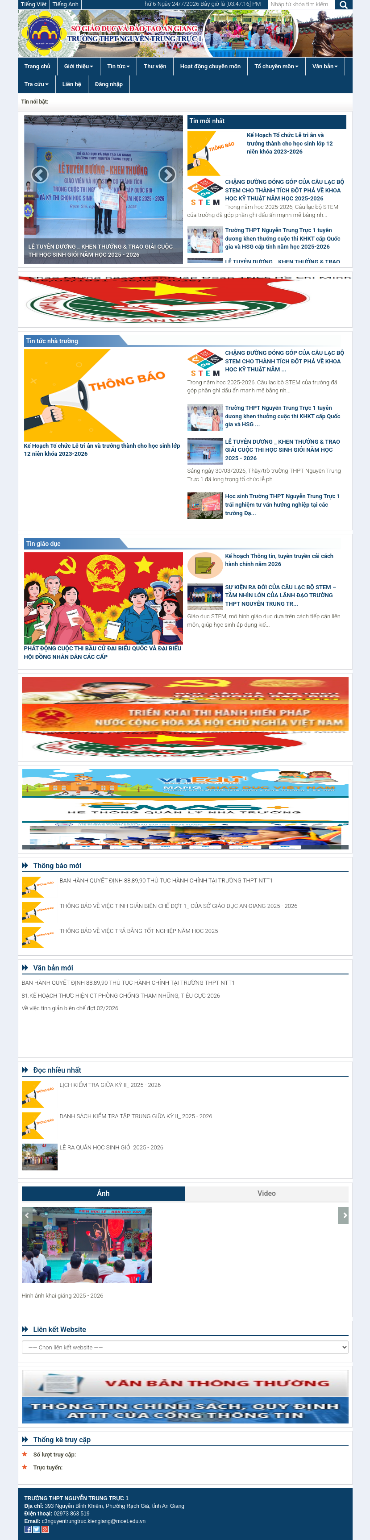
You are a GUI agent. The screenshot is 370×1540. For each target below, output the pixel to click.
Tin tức (118, 66)
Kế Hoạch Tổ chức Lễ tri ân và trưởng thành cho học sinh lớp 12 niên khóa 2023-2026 (290, 143)
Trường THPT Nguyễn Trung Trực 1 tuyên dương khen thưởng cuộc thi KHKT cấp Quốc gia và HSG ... (283, 416)
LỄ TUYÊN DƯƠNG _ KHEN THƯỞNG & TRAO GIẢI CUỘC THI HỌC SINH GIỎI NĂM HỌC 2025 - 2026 (282, 450)
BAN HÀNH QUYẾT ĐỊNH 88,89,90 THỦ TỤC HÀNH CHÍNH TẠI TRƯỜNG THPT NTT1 (166, 880)
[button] (40, 174)
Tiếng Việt (34, 4)
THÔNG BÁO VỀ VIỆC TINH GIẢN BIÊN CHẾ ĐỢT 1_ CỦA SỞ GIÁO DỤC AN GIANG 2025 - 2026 (179, 906)
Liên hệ (71, 84)
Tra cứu (37, 84)
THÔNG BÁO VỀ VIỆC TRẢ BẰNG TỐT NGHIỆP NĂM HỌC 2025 (139, 931)
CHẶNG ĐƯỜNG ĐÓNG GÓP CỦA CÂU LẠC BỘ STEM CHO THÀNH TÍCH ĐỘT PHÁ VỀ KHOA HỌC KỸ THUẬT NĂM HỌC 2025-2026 (285, 190)
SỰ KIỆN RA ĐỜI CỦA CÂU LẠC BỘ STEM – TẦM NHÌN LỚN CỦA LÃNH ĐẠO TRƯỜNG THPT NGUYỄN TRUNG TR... (281, 595)
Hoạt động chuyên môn (210, 66)
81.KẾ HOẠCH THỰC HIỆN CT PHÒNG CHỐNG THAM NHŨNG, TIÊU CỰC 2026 (121, 995)
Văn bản (325, 66)
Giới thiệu (79, 66)
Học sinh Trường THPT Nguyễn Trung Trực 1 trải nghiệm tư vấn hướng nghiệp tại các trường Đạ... (283, 504)
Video (267, 1193)
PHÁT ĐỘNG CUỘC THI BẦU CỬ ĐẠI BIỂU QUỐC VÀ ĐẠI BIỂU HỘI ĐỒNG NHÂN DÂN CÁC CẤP (103, 652)
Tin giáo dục (43, 543)
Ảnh (103, 1193)
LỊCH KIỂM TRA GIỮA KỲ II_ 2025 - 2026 (110, 1085)
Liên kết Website (54, 1329)
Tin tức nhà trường (52, 341)
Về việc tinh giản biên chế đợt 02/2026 (70, 1008)
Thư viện (155, 66)
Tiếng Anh (66, 4)
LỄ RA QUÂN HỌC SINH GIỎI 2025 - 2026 (112, 1147)
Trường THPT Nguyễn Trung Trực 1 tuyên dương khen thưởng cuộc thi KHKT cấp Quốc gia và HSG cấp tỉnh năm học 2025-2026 (283, 238)
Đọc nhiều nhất (51, 1070)
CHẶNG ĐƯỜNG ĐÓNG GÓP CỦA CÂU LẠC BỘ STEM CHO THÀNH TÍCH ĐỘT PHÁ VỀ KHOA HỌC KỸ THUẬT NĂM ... (285, 361)
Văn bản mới (47, 968)
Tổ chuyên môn (276, 66)
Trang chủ (37, 66)
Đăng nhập (109, 84)
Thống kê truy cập (56, 1440)
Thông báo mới (52, 866)
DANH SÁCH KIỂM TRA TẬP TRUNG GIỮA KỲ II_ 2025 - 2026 (136, 1116)
